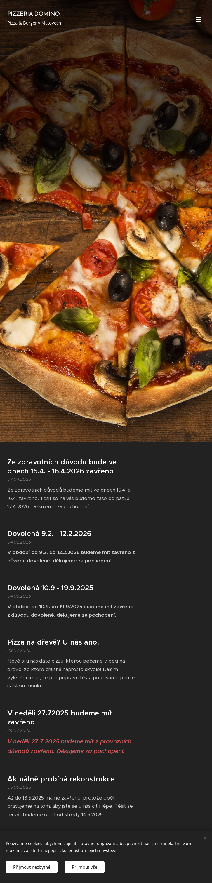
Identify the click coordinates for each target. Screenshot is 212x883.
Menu (198, 19)
